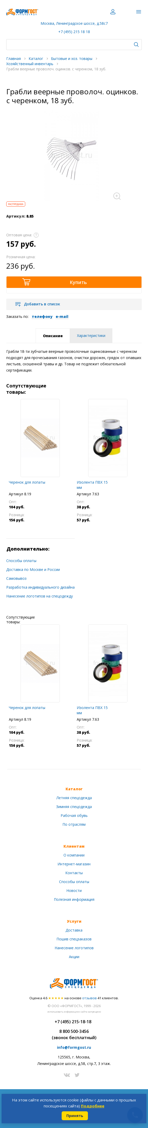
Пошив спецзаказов (74, 938)
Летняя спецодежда (74, 797)
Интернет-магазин (74, 863)
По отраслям (74, 824)
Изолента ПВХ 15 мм (92, 485)
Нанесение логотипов (74, 947)
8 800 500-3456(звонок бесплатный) (74, 1034)
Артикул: (15, 216)
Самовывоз (16, 578)
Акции (74, 956)
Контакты (74, 872)
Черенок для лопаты (27, 482)
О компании (74, 855)
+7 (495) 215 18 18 (74, 31)
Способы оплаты (21, 560)
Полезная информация (74, 899)
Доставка (74, 930)
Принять (74, 1115)
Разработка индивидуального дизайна (40, 587)
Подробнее (92, 1105)
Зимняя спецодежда (74, 806)
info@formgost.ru (74, 1047)
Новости (74, 890)
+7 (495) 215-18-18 (73, 1022)
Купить (78, 282)
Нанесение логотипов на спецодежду (39, 596)
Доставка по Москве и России (33, 569)
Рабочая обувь (74, 815)
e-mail (62, 316)
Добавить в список (42, 303)
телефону (42, 316)
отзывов (89, 998)
